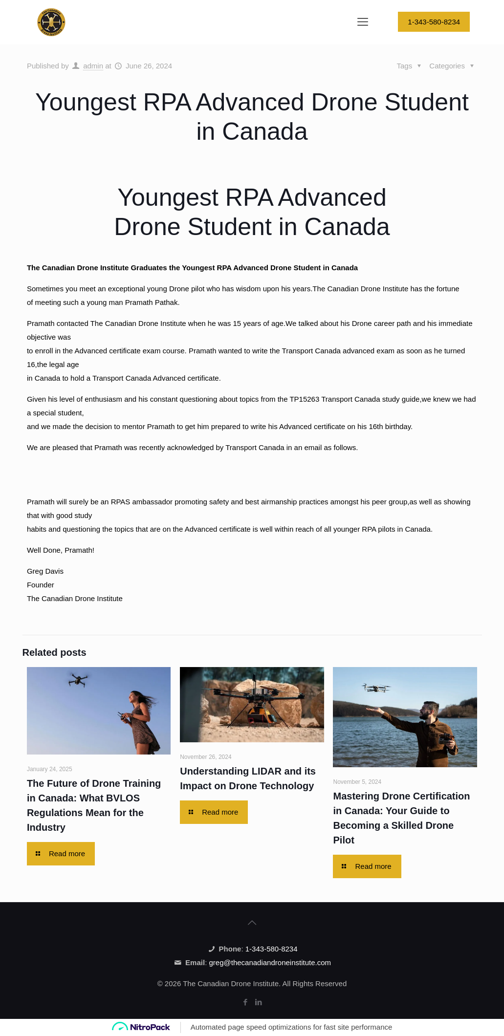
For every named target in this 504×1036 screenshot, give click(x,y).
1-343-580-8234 (434, 22)
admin (93, 66)
